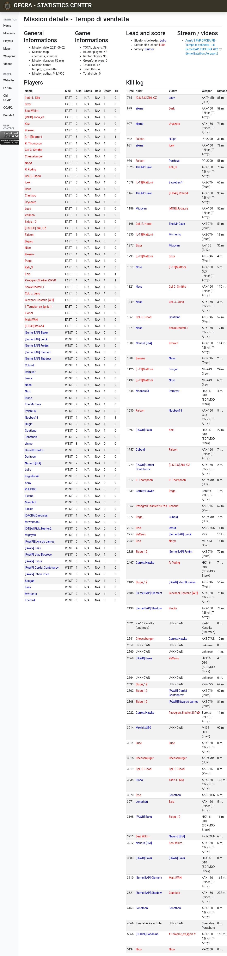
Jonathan (31, 437)
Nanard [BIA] (33, 463)
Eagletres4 (31, 476)
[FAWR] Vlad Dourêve (38, 554)
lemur (28, 378)
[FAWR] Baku (33, 548)
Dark (28, 189)
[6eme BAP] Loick (36, 339)
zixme (28, 443)
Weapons (9, 56)
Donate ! (8, 115)
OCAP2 (8, 107)
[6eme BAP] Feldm (37, 345)
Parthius (30, 411)
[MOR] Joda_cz (34, 117)
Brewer (29, 130)
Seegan (29, 580)
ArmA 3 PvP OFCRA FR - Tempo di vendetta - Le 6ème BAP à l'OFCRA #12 (201, 45)
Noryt (28, 163)
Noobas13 (31, 417)
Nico (28, 247)
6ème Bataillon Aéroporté (201, 53)
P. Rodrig (30, 169)
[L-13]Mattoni (33, 136)
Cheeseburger (34, 156)
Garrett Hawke (34, 450)
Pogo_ (29, 260)
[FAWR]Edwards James (39, 541)
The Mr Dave (33, 404)
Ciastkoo (30, 195)
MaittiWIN (31, 319)
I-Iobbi (29, 313)
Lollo (163, 40)
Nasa (28, 385)
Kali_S (29, 267)
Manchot (30, 502)
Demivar (30, 372)
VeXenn (30, 215)
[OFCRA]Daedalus (36, 515)
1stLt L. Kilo (32, 97)
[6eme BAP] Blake (36, 332)
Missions (9, 33)
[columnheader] (44, 91)
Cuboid (29, 365)
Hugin (28, 424)
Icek (27, 182)
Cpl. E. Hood (33, 176)
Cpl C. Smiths (33, 149)
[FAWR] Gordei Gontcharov (42, 567)
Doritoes (30, 456)
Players (8, 41)
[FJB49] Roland (34, 326)
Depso (29, 241)
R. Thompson (33, 143)
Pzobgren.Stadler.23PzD (40, 280)
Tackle (29, 509)
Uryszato (30, 202)
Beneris (30, 254)
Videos (7, 63)
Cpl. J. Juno (32, 293)
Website (8, 80)
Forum (7, 88)
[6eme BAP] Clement (38, 352)
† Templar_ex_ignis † (38, 306)
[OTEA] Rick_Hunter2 (38, 528)
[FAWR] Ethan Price (37, 574)
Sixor (28, 104)
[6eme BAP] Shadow (38, 358)
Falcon (29, 234)
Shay (28, 483)
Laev (28, 587)
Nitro (28, 391)
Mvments (31, 593)
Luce (162, 44)
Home (7, 25)
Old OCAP (7, 98)
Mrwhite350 (32, 522)
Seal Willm (31, 110)
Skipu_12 (30, 221)
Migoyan (30, 535)
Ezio (27, 274)
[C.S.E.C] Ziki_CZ (35, 228)
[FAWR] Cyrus (33, 561)
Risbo (28, 398)
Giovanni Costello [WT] (39, 300)
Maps (7, 48)
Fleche (29, 496)
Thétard (30, 600)
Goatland (30, 430)
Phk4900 (30, 489)
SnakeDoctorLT (34, 287)
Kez (27, 123)
